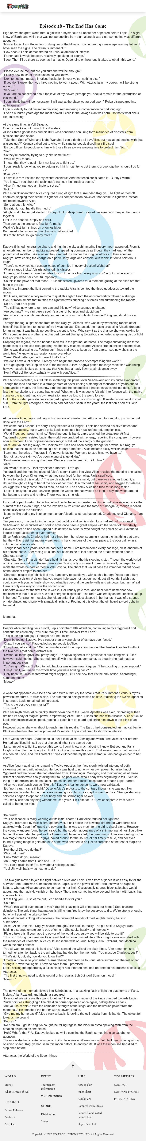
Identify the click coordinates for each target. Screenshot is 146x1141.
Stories (9, 1084)
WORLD (10, 1076)
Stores (44, 1121)
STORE (46, 1106)
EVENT (46, 1076)
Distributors (48, 1114)
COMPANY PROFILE (126, 1091)
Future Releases (14, 1110)
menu (141, 6)
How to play (85, 1084)
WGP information (51, 1095)
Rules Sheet (84, 1091)
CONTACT (120, 1084)
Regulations (84, 1099)
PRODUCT (12, 1102)
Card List (10, 1124)
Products (10, 1117)
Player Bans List (87, 1124)
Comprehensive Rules (90, 1106)
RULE (82, 1076)
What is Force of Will (17, 1091)
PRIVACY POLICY (124, 1099)
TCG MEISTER (124, 1076)
